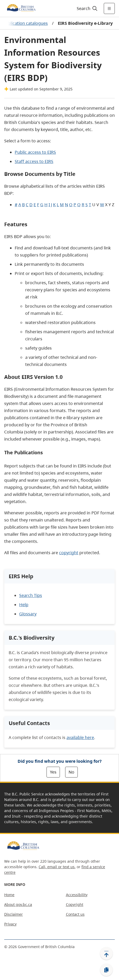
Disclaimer (13, 914)
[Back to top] (106, 953)
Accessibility (76, 894)
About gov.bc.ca (18, 904)
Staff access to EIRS (34, 161)
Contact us (75, 914)
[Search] (86, 8)
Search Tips (30, 595)
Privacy (10, 923)
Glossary (28, 614)
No (71, 772)
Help (23, 604)
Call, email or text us (57, 866)
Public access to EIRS (35, 152)
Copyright (74, 904)
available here (80, 737)
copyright (68, 553)
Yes (53, 772)
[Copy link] (106, 970)
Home (9, 894)
